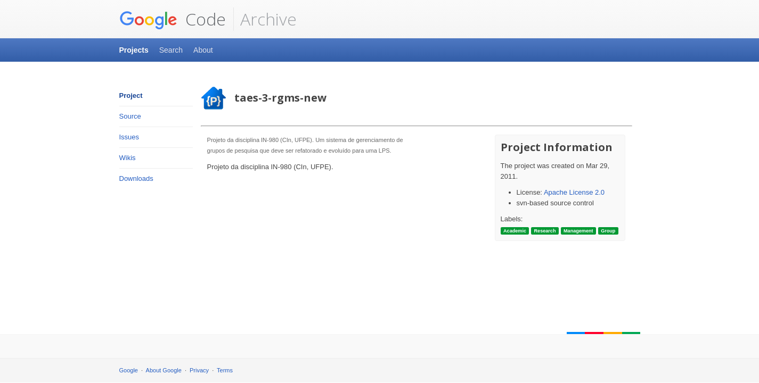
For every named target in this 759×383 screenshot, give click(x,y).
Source (130, 116)
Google (128, 370)
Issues (129, 137)
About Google (164, 370)
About (203, 50)
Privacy (199, 370)
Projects (134, 50)
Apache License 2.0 (574, 192)
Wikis (127, 158)
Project (131, 95)
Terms (225, 370)
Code (172, 19)
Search (171, 50)
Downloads (136, 178)
